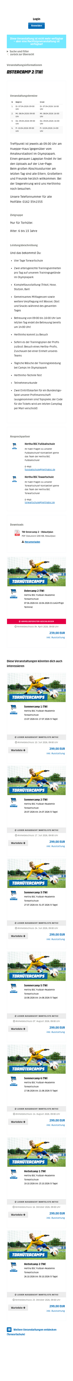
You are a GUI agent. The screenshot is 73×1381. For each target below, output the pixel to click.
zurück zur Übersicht (22, 54)
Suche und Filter (19, 51)
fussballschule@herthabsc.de (40, 469)
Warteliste (18, 750)
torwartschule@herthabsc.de (40, 502)
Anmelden (36, 25)
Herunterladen (32, 541)
